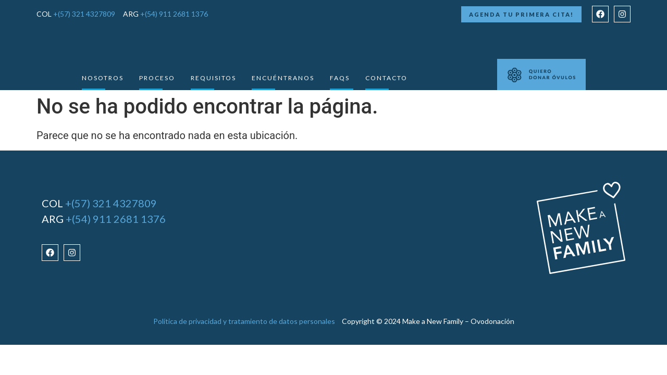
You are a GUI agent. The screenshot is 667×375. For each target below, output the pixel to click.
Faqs (340, 78)
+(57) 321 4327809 (84, 13)
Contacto (386, 78)
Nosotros (102, 78)
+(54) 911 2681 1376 (174, 13)
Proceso (157, 78)
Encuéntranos (283, 78)
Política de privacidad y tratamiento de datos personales (244, 321)
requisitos (213, 78)
